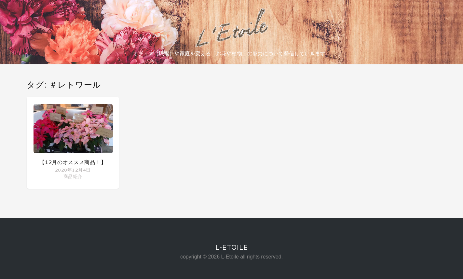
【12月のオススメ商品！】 (72, 162)
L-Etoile (231, 247)
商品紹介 (72, 176)
